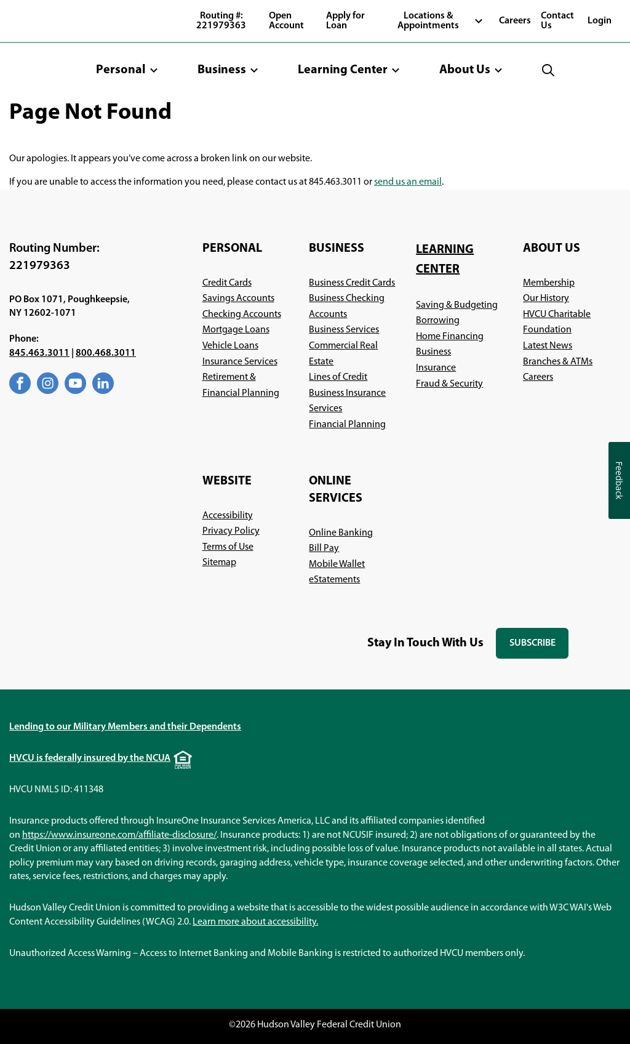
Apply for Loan (345, 21)
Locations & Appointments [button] (428, 21)
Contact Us (557, 21)
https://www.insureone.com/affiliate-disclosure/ (119, 835)
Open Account (286, 21)
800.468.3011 (106, 353)
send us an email (408, 182)
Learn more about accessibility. (255, 922)
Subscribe (538, 648)
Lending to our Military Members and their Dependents (125, 727)
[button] (127, 70)
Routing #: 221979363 (221, 21)
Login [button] (600, 21)
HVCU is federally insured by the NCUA (89, 758)
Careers (515, 21)
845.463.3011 (39, 353)
